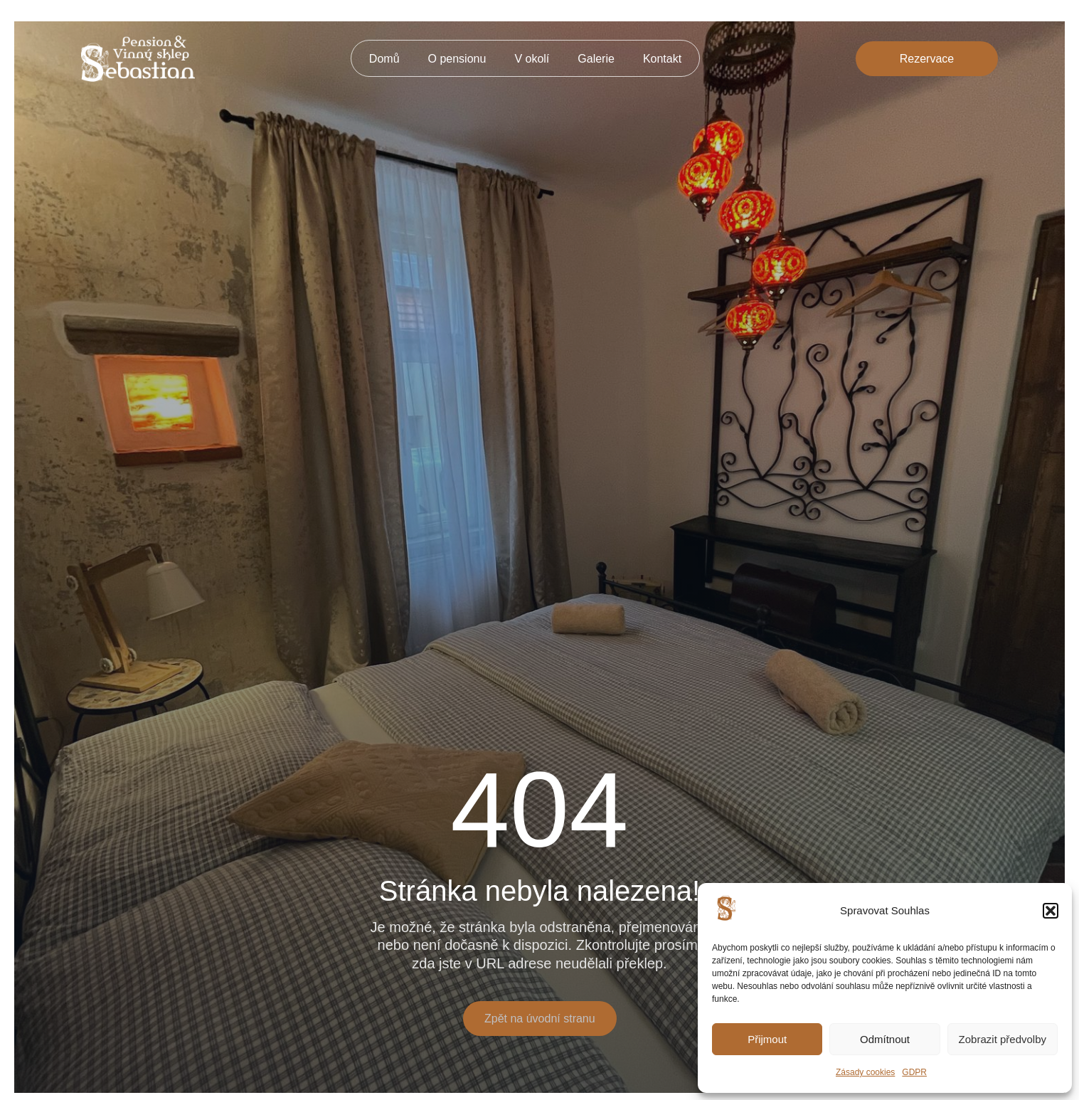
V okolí (531, 59)
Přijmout (767, 1039)
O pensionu (457, 59)
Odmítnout (885, 1039)
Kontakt (662, 59)
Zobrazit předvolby (1002, 1039)
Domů (384, 59)
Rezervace (927, 59)
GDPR (914, 1072)
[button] (1050, 911)
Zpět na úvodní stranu (539, 1018)
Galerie (596, 59)
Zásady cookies (865, 1072)
